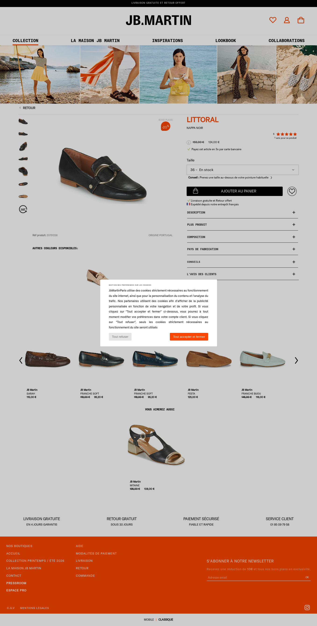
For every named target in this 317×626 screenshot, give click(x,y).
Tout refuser (120, 336)
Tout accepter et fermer (189, 336)
